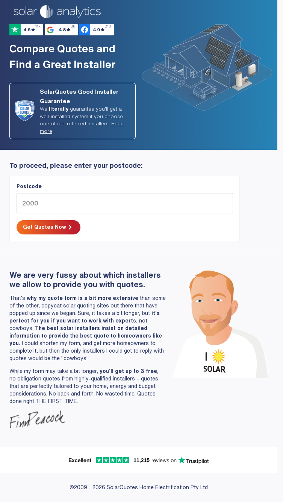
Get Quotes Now (48, 228)
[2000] (125, 203)
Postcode (29, 186)
